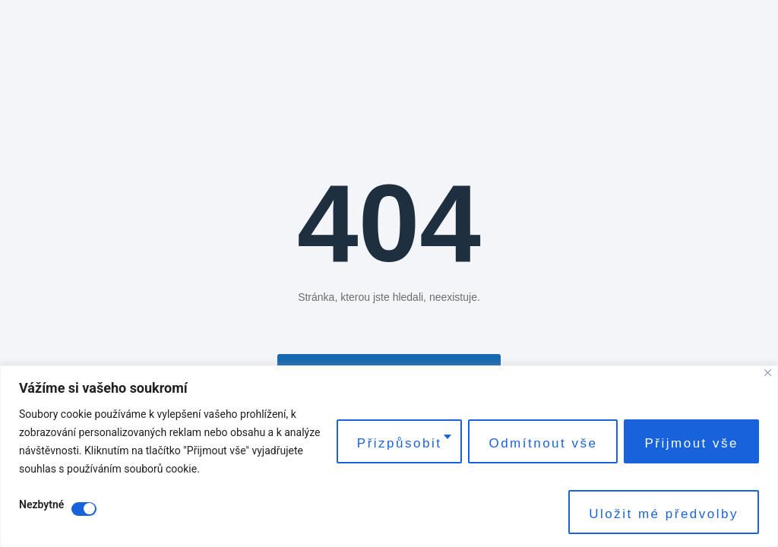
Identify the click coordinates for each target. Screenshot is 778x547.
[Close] (767, 372)
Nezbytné (41, 505)
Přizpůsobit (399, 443)
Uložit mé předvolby (663, 514)
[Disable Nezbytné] (83, 509)
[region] (389, 456)
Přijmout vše (691, 443)
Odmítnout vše (543, 443)
